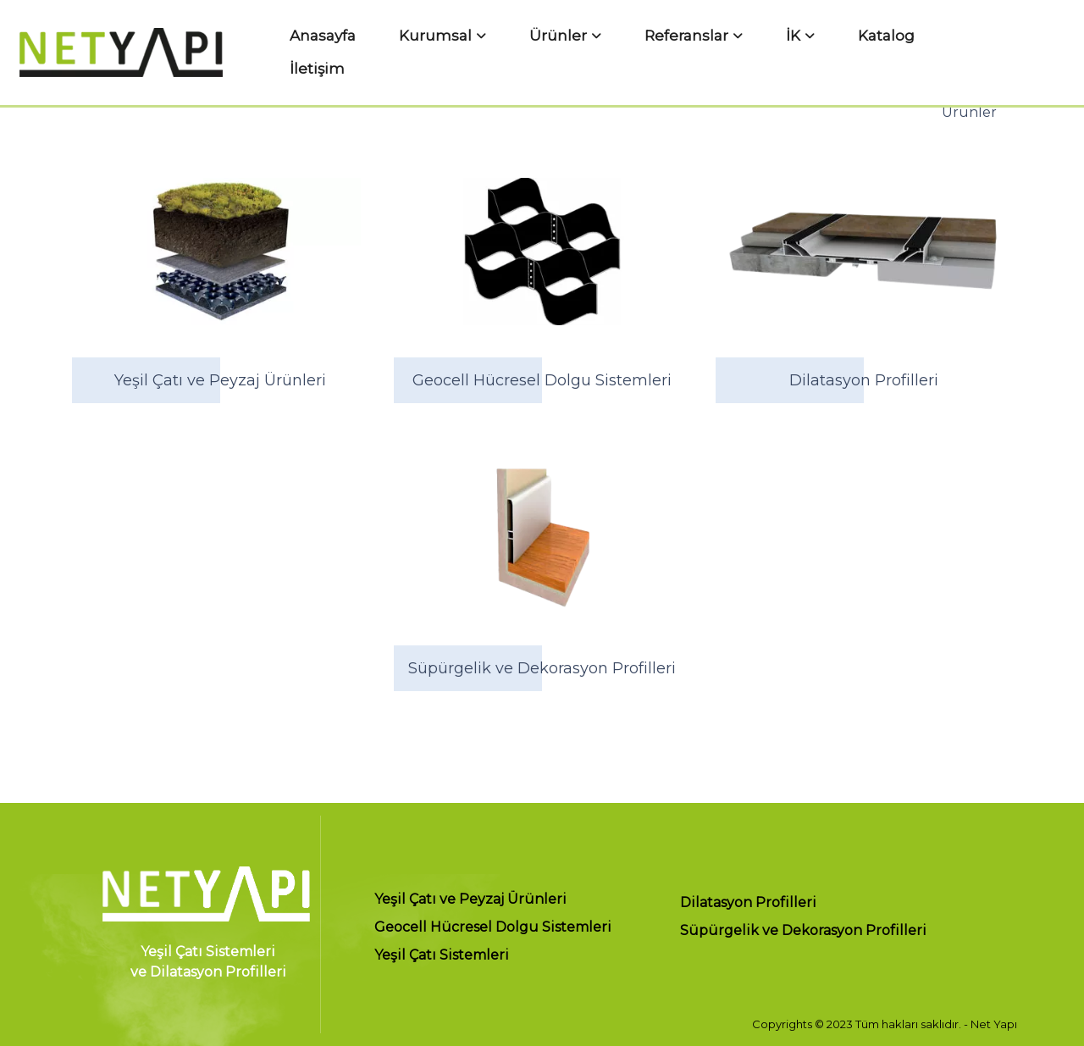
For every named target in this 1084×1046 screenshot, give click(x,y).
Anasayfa (392, 49)
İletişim (897, 49)
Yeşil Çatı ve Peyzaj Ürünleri (470, 900)
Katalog (824, 49)
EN (1061, 50)
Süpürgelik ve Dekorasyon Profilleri (803, 931)
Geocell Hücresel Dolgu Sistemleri (492, 928)
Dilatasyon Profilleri (748, 903)
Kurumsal (478, 50)
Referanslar (677, 50)
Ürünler (575, 50)
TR (1030, 50)
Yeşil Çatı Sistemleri (441, 956)
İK (757, 50)
